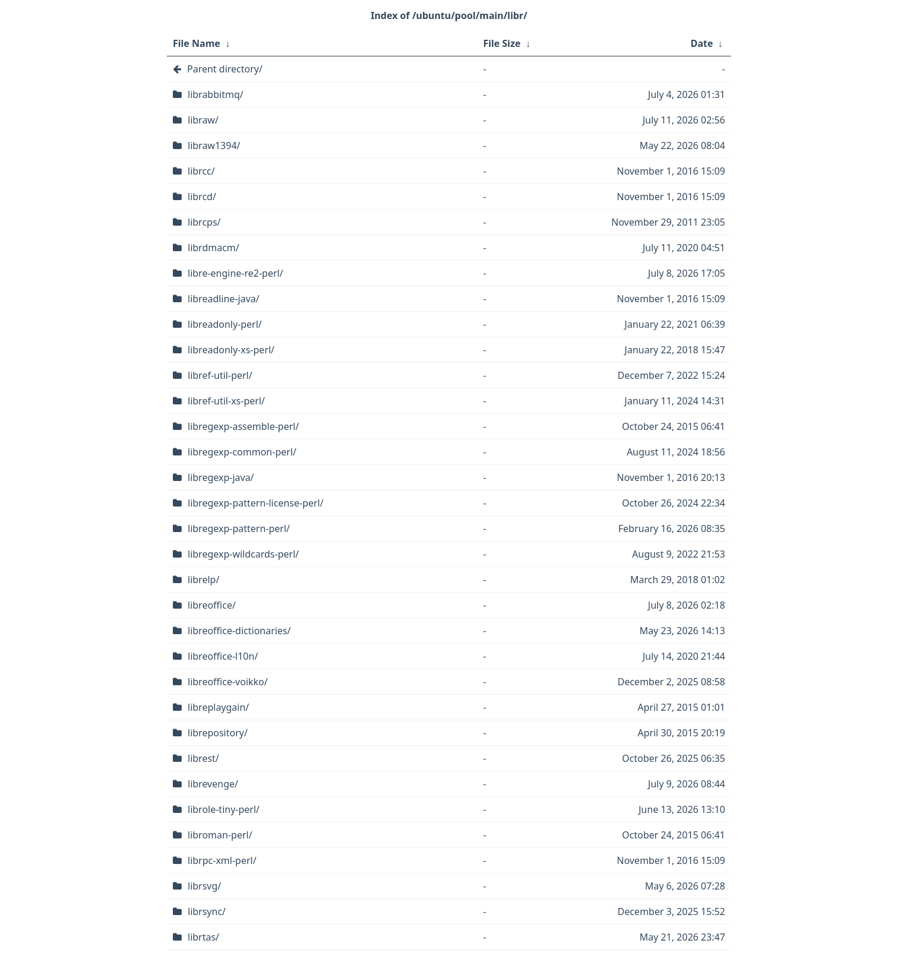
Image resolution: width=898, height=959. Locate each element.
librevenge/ (213, 783)
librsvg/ (204, 885)
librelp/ (203, 579)
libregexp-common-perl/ (242, 451)
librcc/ (201, 171)
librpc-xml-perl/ (222, 860)
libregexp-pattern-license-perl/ (256, 502)
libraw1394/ (214, 145)
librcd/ (202, 196)
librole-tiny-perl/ (224, 809)
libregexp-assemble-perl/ (243, 426)
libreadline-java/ (224, 298)
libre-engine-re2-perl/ (235, 273)
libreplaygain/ (218, 707)
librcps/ (204, 222)
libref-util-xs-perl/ (226, 400)
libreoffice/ (212, 605)
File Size (502, 43)
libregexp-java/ (221, 477)
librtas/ (203, 937)
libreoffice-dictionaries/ (239, 630)
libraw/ (203, 119)
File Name (196, 43)
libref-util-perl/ (220, 375)
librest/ (203, 758)
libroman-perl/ (220, 834)
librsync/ (207, 911)
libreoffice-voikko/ (228, 681)
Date (702, 43)
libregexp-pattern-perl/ (239, 528)
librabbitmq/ (216, 94)
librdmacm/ (213, 247)
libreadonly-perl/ (225, 324)
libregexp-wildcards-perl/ (243, 554)
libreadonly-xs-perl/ (231, 349)
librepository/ (218, 732)
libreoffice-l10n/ (223, 656)
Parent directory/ (225, 68)
